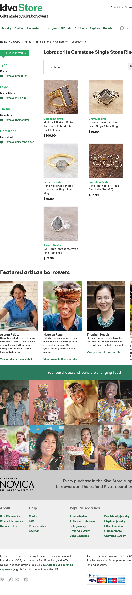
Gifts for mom (113, 531)
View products (8, 359)
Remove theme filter (14, 120)
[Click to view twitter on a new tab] (11, 579)
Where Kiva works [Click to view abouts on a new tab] (11, 521)
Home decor (35, 28)
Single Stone (7, 93)
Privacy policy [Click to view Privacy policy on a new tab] (37, 526)
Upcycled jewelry (115, 536)
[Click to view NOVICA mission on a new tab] (17, 484)
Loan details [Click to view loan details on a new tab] (26, 359)
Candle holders (79, 536)
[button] (121, 29)
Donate (107, 28)
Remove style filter (14, 98)
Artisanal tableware (82, 521)
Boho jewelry (78, 526)
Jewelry (6, 28)
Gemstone (6, 115)
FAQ (31, 521)
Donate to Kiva (9, 526)
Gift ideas (81, 28)
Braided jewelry (80, 531)
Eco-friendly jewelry (116, 516)
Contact (34, 516)
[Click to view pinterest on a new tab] (4, 579)
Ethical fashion (113, 526)
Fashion (19, 28)
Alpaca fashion (79, 516)
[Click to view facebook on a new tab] (26, 579)
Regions (95, 28)
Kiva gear (52, 28)
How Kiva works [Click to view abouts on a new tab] (10, 516)
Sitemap (34, 531)
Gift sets (66, 28)
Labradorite (7, 137)
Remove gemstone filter (17, 142)
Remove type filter (13, 76)
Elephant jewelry (114, 521)
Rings (3, 71)
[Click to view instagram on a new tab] (19, 579)
